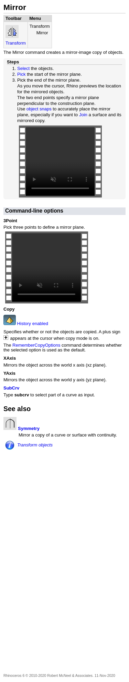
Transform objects (35, 444)
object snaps (39, 108)
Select (23, 68)
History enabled (32, 323)
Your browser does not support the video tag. (60, 161)
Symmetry (29, 428)
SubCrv (11, 388)
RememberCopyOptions (36, 345)
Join (83, 114)
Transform (16, 43)
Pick (21, 74)
